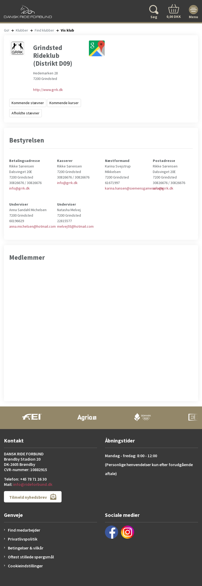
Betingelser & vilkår (25, 548)
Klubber (22, 30)
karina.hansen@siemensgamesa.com (134, 188)
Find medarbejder (24, 530)
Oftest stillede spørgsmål (31, 556)
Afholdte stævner (25, 113)
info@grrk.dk (19, 188)
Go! (6, 30)
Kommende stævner (28, 102)
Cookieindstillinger (25, 565)
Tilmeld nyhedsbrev (32, 497)
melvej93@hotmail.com (75, 226)
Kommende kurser (64, 102)
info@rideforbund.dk (32, 484)
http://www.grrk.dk (48, 89)
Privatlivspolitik (22, 539)
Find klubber (44, 30)
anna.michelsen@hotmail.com (32, 226)
